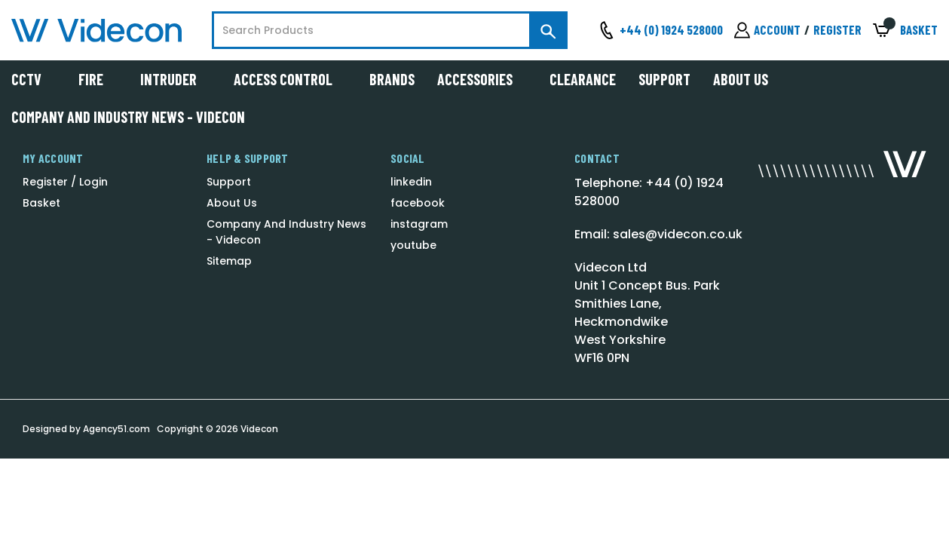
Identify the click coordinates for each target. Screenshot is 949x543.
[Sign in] (767, 30)
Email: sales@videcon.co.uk (658, 234)
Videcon (259, 428)
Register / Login (65, 181)
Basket (41, 202)
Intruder (175, 79)
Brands (392, 79)
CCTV (33, 79)
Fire (98, 79)
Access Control (290, 79)
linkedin (411, 181)
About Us (740, 79)
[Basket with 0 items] (905, 30)
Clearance (583, 79)
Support (664, 79)
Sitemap (229, 260)
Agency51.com (116, 428)
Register (837, 29)
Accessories (482, 79)
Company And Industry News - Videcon (128, 117)
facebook (417, 202)
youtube (413, 245)
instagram (419, 224)
